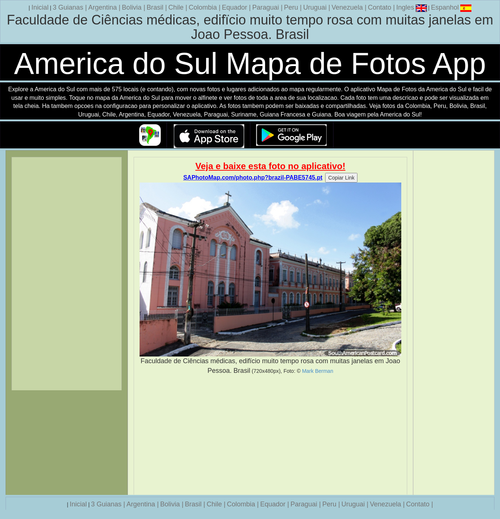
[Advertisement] (270, 435)
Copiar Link (341, 178)
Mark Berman (317, 371)
